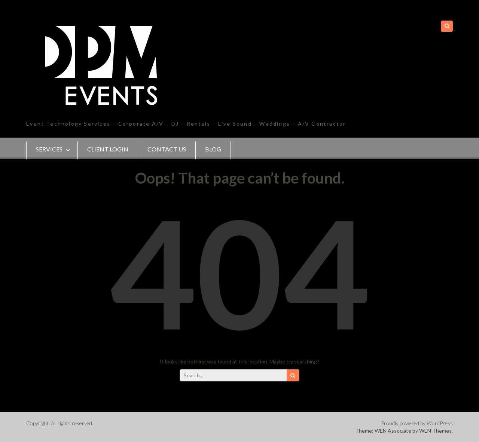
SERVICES (49, 149)
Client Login (107, 149)
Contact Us (166, 149)
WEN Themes (435, 430)
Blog (213, 149)
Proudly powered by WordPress (417, 423)
